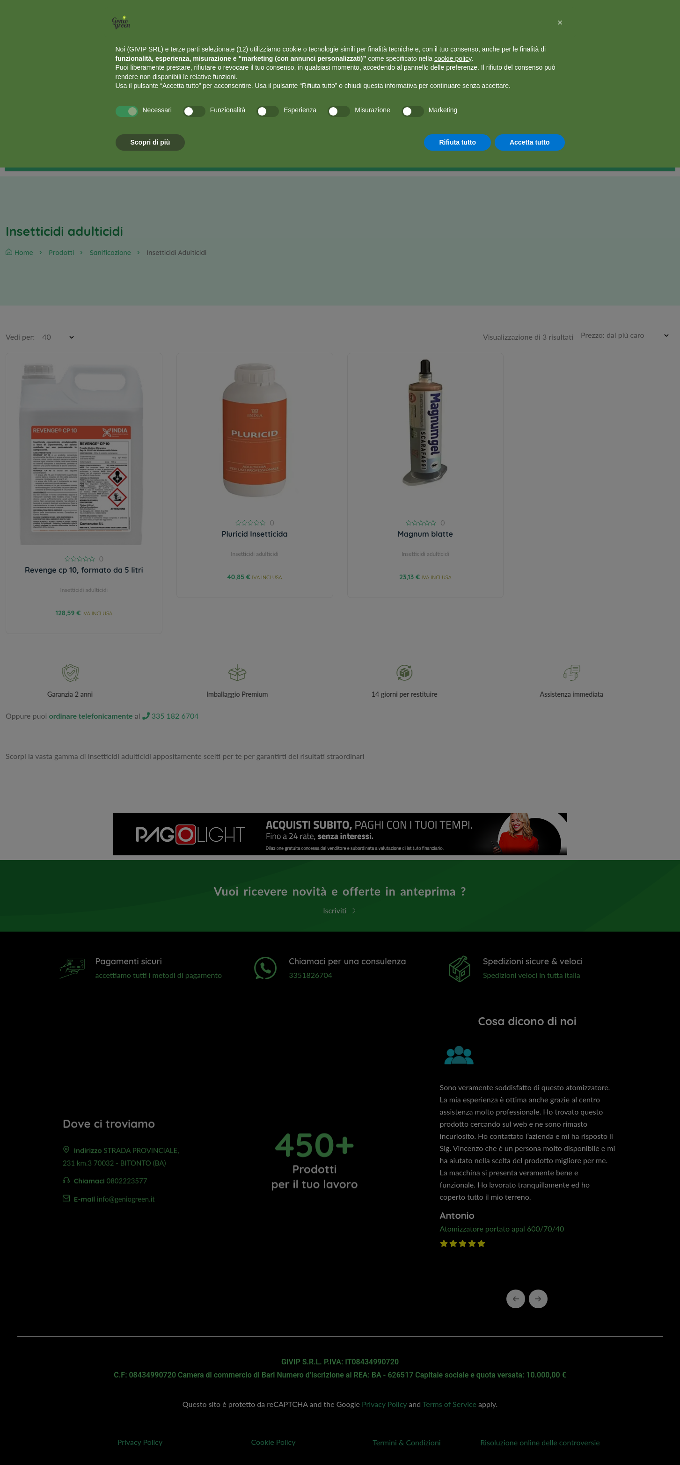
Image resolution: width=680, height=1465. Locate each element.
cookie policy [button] (452, 58)
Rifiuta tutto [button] (457, 142)
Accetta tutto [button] (530, 142)
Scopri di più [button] (150, 142)
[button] (560, 22)
